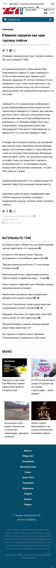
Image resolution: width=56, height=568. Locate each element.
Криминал (7, 29)
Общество (28, 455)
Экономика (28, 461)
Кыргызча (28, 488)
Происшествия (28, 466)
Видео (28, 504)
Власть (28, 450)
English (28, 493)
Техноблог (28, 482)
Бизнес (28, 499)
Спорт (28, 472)
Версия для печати (12, 222)
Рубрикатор (12, 19)
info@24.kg (31, 519)
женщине (21, 200)
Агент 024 (28, 477)
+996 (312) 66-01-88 (31, 515)
